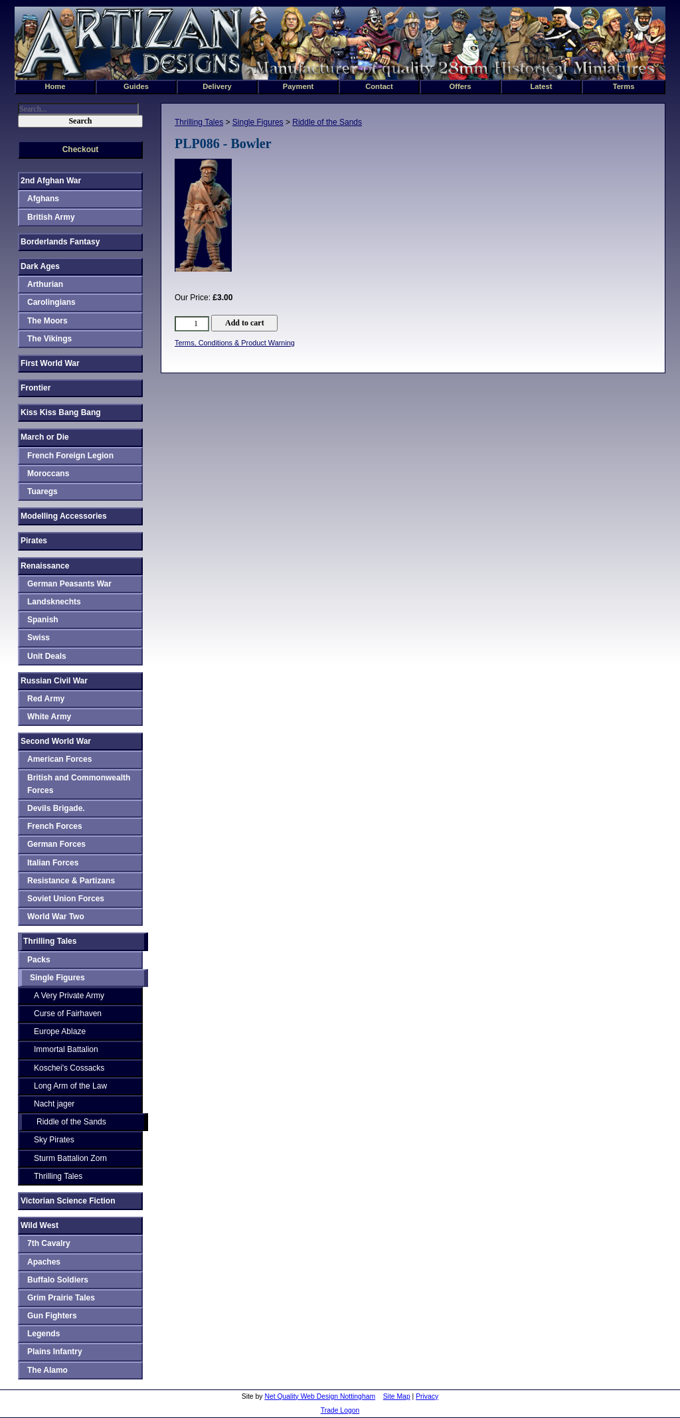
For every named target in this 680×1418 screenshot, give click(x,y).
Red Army (45, 698)
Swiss (38, 637)
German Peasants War (69, 583)
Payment (298, 86)
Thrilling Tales (199, 122)
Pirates (34, 540)
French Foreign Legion (70, 455)
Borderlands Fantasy (60, 241)
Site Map (396, 1396)
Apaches (43, 1262)
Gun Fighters (52, 1315)
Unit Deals (46, 656)
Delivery (217, 86)
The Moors (47, 320)
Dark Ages (40, 266)
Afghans (43, 198)
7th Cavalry (48, 1243)
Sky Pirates (54, 1139)
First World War (50, 363)
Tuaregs (42, 491)
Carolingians (51, 302)
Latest (541, 86)
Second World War (56, 741)
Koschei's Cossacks (69, 1068)
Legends (43, 1333)
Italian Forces (52, 862)
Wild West (39, 1225)
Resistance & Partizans (71, 880)
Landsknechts (54, 601)
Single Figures (258, 122)
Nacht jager (54, 1103)
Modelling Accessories (64, 516)
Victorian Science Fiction (68, 1200)
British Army (51, 217)
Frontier (35, 388)
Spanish (42, 619)
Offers (460, 86)
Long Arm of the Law (70, 1086)
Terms (624, 86)
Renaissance (45, 566)
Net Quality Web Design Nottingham (319, 1396)
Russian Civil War (54, 680)
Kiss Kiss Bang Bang (61, 412)
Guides (136, 86)
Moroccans (48, 473)
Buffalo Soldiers (57, 1280)
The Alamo (47, 1370)
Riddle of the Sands (327, 122)
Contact (379, 86)
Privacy (427, 1396)
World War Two (55, 916)
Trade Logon (340, 1410)
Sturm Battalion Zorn (70, 1158)
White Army (49, 716)
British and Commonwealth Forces (78, 784)
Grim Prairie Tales (61, 1297)
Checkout (80, 149)
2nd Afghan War (51, 180)
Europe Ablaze (60, 1031)
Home (54, 86)
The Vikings (49, 338)
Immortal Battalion (66, 1049)
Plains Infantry (54, 1351)
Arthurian (45, 284)
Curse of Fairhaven (68, 1013)
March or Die (45, 437)
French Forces (54, 826)
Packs (38, 959)
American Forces (59, 759)
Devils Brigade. (56, 808)
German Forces (56, 844)
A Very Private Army (69, 995)
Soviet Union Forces (65, 898)
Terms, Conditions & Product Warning (235, 343)
